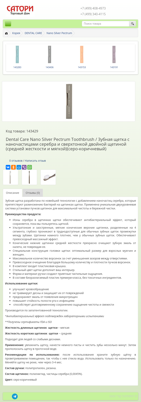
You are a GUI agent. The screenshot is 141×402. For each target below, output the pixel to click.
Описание (12, 193)
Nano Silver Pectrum (59, 33)
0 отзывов (15, 160)
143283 (17, 67)
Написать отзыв (35, 160)
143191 (114, 67)
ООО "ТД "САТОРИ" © (123, 396)
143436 (49, 67)
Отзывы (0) (33, 193)
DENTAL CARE (33, 33)
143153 (82, 67)
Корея (16, 33)
